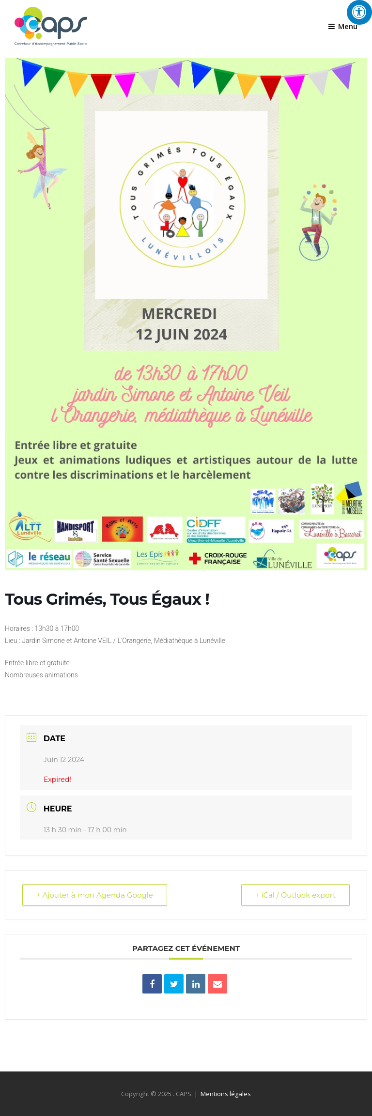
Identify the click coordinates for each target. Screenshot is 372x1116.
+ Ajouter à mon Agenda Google (94, 895)
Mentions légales (226, 1093)
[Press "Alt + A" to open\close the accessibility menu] (359, 12)
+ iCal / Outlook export (295, 895)
